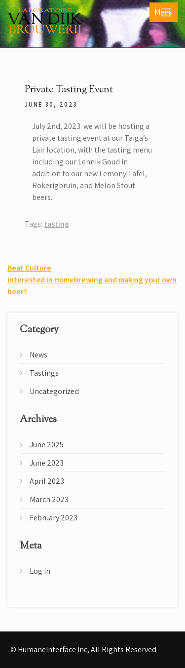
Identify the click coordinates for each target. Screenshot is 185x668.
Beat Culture (29, 268)
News (38, 355)
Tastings (44, 373)
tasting (56, 224)
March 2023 (49, 499)
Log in (40, 571)
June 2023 (47, 463)
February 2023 (53, 517)
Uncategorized (54, 391)
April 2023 (47, 481)
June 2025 (47, 444)
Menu (163, 12)
